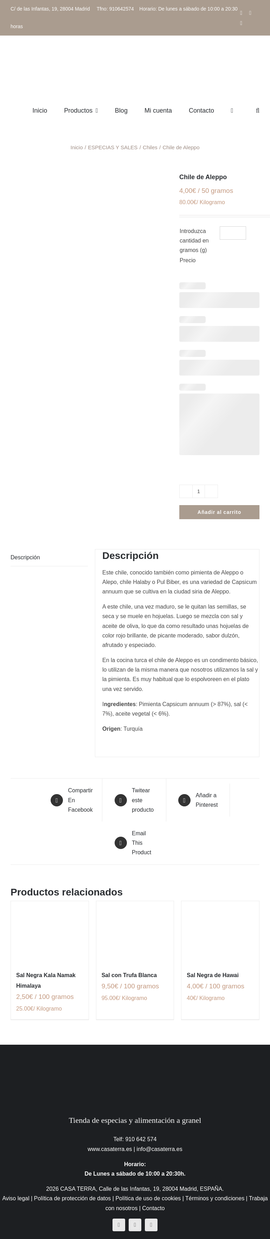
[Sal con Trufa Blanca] (135, 932)
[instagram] (135, 1225)
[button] (257, 110)
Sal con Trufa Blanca (129, 975)
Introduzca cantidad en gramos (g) (194, 240)
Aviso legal (15, 1198)
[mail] (151, 1225)
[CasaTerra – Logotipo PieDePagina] (135, 1059)
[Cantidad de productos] (198, 491)
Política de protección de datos (72, 1198)
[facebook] (118, 1225)
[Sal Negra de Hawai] (220, 932)
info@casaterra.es (159, 1149)
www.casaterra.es (110, 1149)
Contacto (153, 1208)
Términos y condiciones (214, 1198)
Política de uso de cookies (148, 1198)
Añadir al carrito (219, 512)
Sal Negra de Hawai (213, 975)
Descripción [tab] (25, 557)
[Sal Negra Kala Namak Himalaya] (50, 932)
